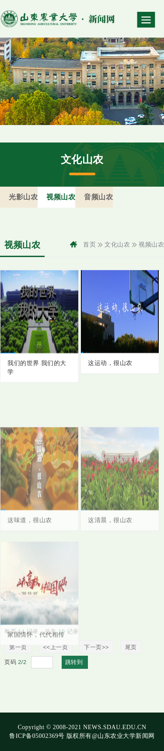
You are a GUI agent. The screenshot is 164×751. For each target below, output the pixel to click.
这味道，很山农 (29, 531)
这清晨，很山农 (110, 531)
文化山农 (117, 244)
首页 (89, 244)
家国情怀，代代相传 (36, 646)
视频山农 (151, 244)
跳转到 (75, 662)
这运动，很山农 (110, 365)
